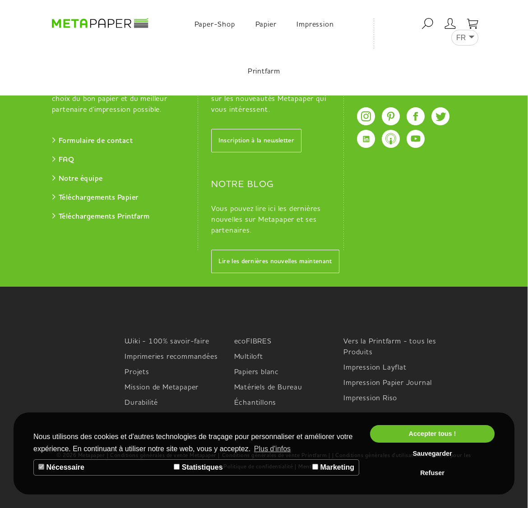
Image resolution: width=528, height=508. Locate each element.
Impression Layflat (374, 367)
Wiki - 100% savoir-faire (167, 341)
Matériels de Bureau (268, 387)
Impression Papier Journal (387, 383)
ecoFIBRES (253, 341)
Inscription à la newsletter (256, 140)
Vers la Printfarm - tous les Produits (389, 347)
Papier (266, 24)
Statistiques (198, 467)
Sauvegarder (432, 453)
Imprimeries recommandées (171, 357)
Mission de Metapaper (162, 387)
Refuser (432, 472)
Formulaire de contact (96, 141)
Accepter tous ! (432, 433)
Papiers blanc (256, 372)
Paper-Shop (215, 24)
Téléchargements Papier (99, 197)
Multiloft (248, 357)
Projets (137, 372)
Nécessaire (61, 467)
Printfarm (264, 71)
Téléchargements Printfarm (104, 216)
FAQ (66, 160)
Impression (314, 24)
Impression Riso (370, 398)
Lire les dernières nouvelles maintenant (275, 261)
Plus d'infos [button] (272, 449)
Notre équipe (81, 179)
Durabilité (141, 403)
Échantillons (255, 403)
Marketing (333, 467)
